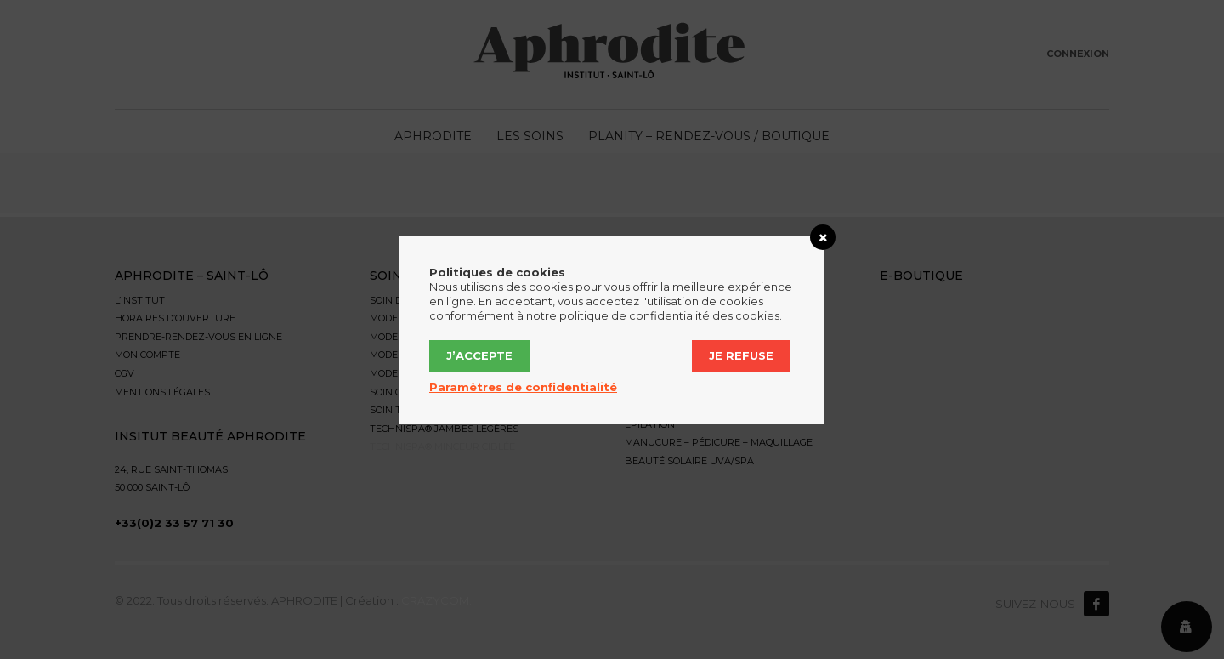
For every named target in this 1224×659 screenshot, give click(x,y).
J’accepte (479, 355)
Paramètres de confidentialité (523, 387)
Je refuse (741, 355)
